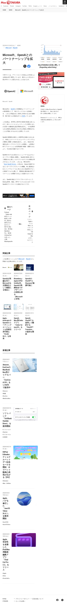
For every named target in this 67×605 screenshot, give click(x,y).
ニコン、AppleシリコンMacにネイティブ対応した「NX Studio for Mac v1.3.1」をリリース (30, 224)
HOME (4, 10)
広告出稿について (37, 599)
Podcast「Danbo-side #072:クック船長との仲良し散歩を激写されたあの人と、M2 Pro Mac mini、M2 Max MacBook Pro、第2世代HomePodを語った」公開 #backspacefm (8, 224)
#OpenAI (15, 48)
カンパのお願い (20, 601)
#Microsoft (8, 48)
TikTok (30, 6)
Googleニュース (37, 6)
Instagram (18, 6)
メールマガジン (53, 6)
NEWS (10, 10)
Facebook (5, 6)
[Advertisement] (33, 25)
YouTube (24, 6)
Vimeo (45, 6)
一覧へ (20, 224)
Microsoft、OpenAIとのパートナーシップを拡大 (29, 10)
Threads (12, 6)
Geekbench (61, 6)
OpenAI (13, 109)
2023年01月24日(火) (9, 45)
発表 (23, 116)
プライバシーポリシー (22, 599)
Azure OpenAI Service (10, 164)
